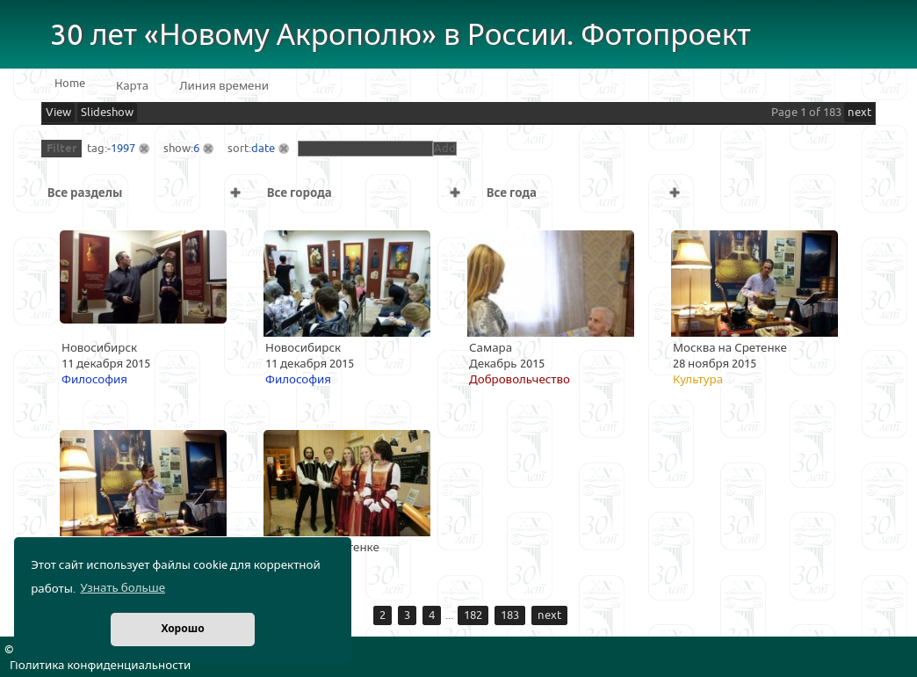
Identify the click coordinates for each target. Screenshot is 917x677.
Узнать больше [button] (122, 588)
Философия (94, 380)
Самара (490, 348)
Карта (132, 86)
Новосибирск (99, 348)
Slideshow (107, 112)
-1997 (121, 148)
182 (473, 615)
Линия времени (224, 86)
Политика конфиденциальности (100, 665)
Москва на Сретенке (730, 348)
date (263, 148)
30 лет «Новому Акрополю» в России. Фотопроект (400, 35)
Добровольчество (519, 380)
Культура (698, 380)
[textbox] (365, 149)
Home (69, 83)
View (58, 112)
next (859, 112)
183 (510, 615)
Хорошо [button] (182, 629)
